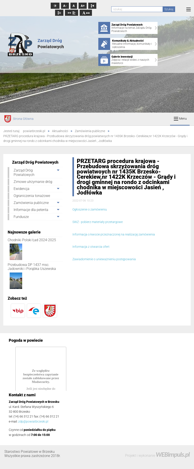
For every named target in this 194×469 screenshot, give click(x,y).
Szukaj (168, 9)
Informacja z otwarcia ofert (91, 246)
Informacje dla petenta (31, 210)
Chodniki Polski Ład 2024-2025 (32, 240)
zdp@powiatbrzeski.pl (33, 421)
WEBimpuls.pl (173, 454)
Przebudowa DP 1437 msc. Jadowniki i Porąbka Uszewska (32, 267)
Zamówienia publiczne (31, 203)
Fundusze (21, 217)
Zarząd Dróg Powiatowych (24, 172)
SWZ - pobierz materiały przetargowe (97, 222)
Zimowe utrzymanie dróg (33, 182)
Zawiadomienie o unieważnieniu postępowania (104, 259)
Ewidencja (21, 189)
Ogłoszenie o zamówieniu (89, 209)
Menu (180, 118)
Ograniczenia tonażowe (32, 196)
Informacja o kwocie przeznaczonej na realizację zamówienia (113, 234)
